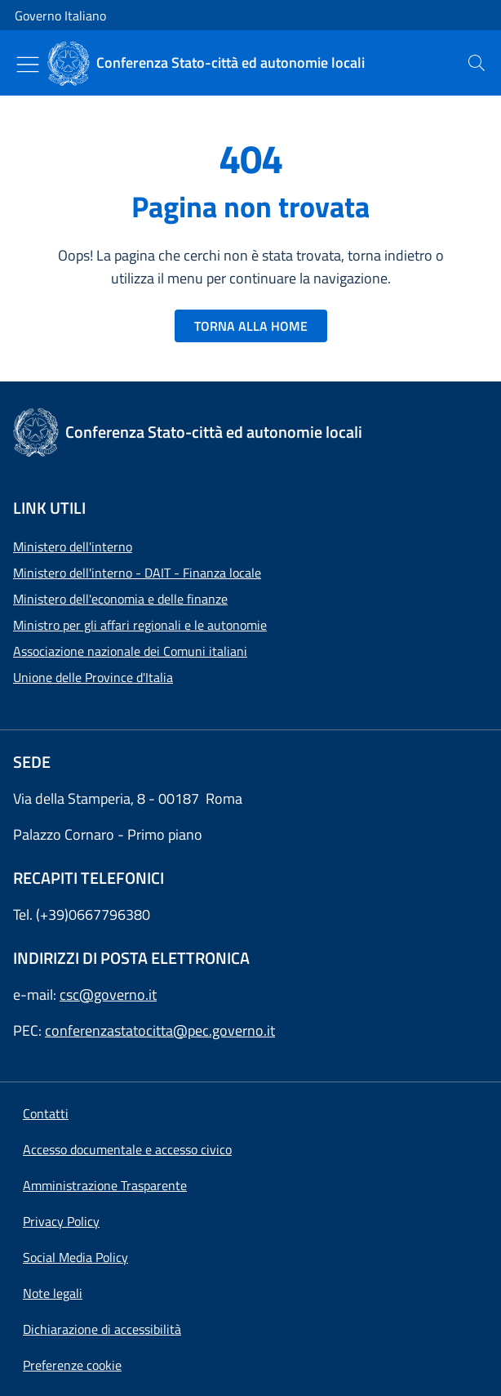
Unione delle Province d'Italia (93, 677)
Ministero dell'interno (72, 546)
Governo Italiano (60, 15)
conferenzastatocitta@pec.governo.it (160, 1030)
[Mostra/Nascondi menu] (28, 64)
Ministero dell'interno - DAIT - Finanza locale (137, 572)
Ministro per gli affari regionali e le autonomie (140, 625)
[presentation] (476, 63)
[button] (72, 1365)
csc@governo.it (108, 994)
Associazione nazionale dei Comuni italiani (130, 651)
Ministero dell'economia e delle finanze (120, 599)
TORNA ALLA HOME (251, 326)
